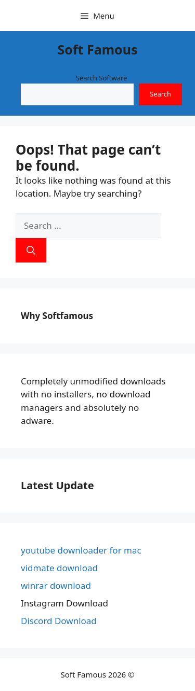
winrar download (56, 585)
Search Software (101, 77)
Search (160, 94)
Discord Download (59, 621)
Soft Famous (98, 49)
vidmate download (59, 568)
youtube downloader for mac (81, 550)
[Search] (31, 250)
